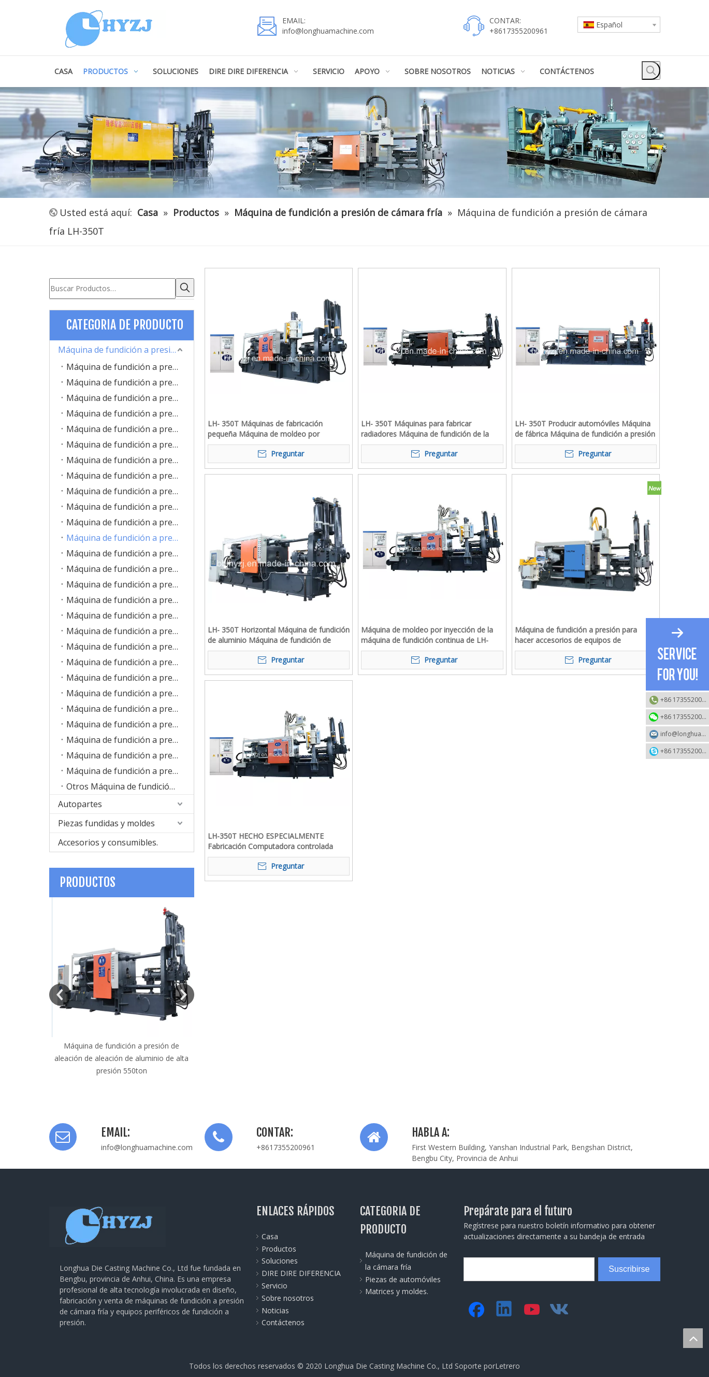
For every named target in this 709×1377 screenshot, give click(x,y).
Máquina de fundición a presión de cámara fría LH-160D (130, 411)
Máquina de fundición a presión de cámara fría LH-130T (130, 395)
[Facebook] (476, 1307)
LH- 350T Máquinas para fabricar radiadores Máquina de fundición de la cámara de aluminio (425, 429)
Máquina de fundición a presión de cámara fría (126, 347)
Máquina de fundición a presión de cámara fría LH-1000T (130, 660)
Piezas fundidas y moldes (106, 821)
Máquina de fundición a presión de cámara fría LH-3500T (130, 768)
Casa (270, 1234)
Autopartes (80, 802)
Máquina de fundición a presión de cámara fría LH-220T (130, 489)
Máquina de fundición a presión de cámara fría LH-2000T (130, 737)
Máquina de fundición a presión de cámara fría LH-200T (130, 473)
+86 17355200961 (684, 699)
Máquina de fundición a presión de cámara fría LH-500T (130, 566)
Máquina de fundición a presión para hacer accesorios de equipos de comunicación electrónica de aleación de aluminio (583, 635)
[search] (510, 1267)
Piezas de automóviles (403, 1277)
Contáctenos (283, 1320)
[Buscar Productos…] (112, 287)
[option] (122, 984)
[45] (354, 142)
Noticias (275, 1308)
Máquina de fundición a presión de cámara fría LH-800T (130, 629)
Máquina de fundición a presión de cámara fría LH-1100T (130, 675)
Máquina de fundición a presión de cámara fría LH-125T (130, 380)
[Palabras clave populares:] (651, 70)
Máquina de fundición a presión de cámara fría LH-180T (130, 458)
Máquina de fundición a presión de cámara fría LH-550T (130, 582)
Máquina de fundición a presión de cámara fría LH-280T (130, 504)
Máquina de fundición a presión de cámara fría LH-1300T (130, 706)
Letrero (507, 1364)
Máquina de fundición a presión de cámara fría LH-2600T (130, 753)
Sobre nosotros (288, 1296)
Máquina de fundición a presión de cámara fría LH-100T (130, 364)
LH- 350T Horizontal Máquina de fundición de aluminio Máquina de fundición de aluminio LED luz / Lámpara (279, 635)
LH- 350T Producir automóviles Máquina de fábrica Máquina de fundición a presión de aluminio (585, 429)
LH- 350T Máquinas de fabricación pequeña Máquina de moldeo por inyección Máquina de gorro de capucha (274, 429)
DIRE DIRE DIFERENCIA (301, 1271)
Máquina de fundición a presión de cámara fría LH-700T (130, 613)
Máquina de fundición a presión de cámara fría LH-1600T (130, 722)
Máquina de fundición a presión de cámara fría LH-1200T (130, 691)
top (693, 1338)
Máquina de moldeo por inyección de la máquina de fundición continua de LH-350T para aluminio (427, 635)
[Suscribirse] (629, 1267)
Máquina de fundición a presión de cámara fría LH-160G (130, 427)
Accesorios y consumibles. (108, 840)
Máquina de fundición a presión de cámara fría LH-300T (130, 520)
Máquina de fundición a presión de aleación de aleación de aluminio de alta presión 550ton (121, 1056)
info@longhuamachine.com (328, 31)
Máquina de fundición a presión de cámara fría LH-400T (130, 551)
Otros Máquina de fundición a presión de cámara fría (130, 784)
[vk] (560, 1307)
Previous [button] (60, 992)
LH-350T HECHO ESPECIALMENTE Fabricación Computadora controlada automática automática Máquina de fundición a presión (270, 841)
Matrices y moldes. (396, 1289)
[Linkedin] (504, 1307)
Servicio (274, 1283)
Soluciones (280, 1259)
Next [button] (183, 992)
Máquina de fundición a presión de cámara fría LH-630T (130, 598)
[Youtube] (532, 1307)
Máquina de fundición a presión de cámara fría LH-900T (130, 644)
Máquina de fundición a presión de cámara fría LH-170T (130, 442)
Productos (279, 1247)
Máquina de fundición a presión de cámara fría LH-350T (130, 535)
